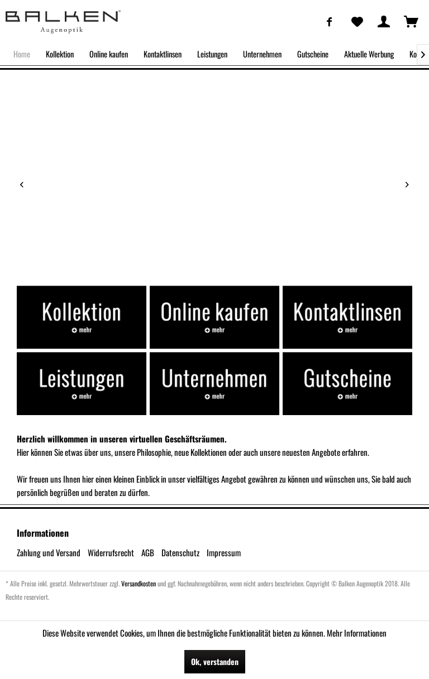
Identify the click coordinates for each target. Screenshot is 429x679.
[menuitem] (329, 21)
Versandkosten (138, 583)
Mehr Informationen (357, 633)
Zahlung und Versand (48, 552)
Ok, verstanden (215, 661)
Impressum (224, 552)
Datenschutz (180, 552)
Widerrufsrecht (111, 552)
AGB (147, 552)
